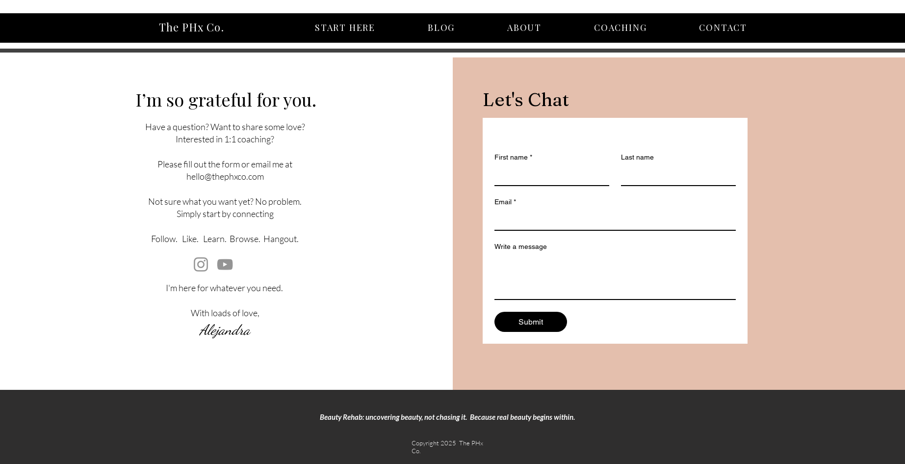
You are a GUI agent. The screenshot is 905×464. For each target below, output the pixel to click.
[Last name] (675, 175)
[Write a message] (615, 277)
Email (505, 202)
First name (513, 157)
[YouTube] (224, 264)
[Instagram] (200, 264)
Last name (637, 157)
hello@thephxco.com (225, 176)
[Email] (612, 220)
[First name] (548, 175)
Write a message (520, 246)
